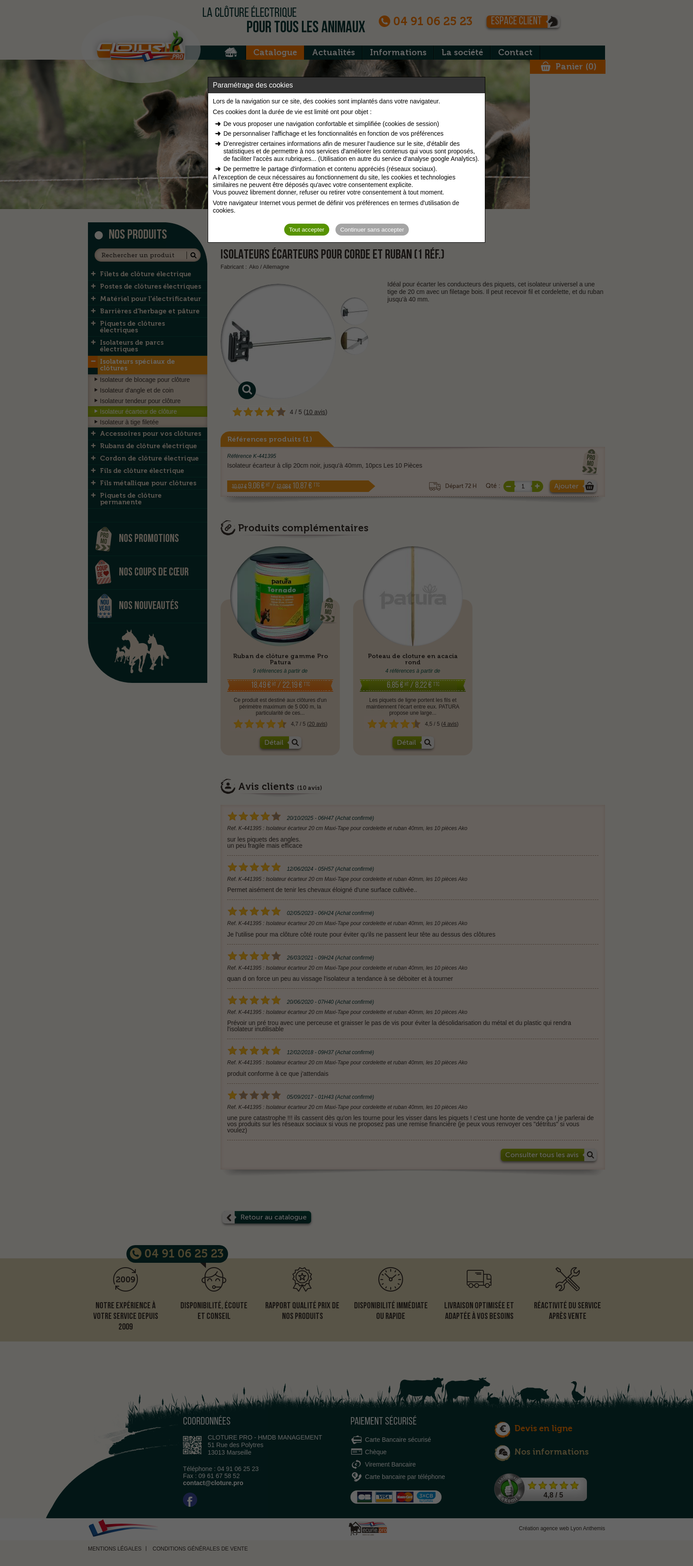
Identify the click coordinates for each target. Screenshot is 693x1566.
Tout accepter (306, 229)
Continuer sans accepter (372, 229)
